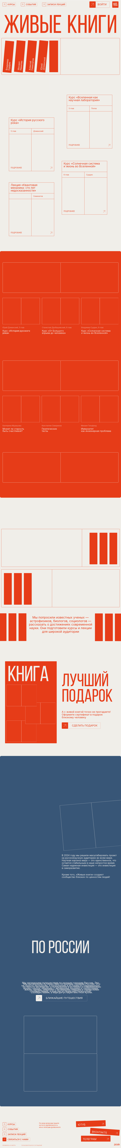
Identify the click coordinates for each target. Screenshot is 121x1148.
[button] (65, 725)
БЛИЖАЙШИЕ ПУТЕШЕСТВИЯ (64, 997)
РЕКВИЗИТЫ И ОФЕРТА (9, 1145)
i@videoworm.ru (52, 1125)
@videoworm (55, 1127)
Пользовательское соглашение (31, 1145)
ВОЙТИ (102, 4)
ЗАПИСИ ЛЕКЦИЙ (56, 4)
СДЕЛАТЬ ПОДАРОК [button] (84, 725)
